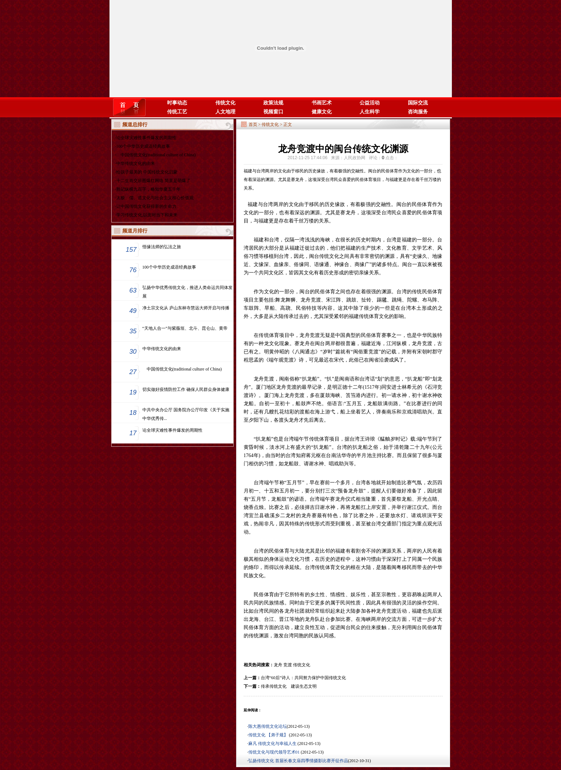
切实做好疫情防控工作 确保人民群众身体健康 (185, 389)
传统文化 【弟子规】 (268, 734)
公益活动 (370, 103)
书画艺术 (322, 103)
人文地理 (225, 111)
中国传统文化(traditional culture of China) (156, 154)
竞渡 (287, 664)
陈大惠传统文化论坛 (267, 726)
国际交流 (418, 103)
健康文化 (322, 111)
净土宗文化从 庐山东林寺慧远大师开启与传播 (185, 307)
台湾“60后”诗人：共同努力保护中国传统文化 (303, 677)
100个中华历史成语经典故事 (143, 146)
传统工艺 (177, 111)
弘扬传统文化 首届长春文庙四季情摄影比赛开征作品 (298, 760)
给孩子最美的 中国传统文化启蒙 (146, 172)
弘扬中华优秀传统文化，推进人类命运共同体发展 (187, 292)
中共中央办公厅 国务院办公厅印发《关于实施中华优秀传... (185, 414)
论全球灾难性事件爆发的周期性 (146, 137)
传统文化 (225, 103)
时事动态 (177, 103)
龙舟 (278, 664)
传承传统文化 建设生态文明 (289, 686)
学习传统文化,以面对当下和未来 (146, 214)
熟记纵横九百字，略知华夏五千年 (148, 189)
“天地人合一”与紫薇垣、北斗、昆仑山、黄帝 (185, 328)
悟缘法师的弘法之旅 (161, 246)
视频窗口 (273, 111)
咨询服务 (418, 111)
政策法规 (273, 103)
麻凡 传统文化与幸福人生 (273, 743)
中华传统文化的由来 (135, 163)
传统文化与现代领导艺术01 (274, 752)
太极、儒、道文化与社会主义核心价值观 (155, 197)
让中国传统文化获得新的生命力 (146, 206)
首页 (253, 124)
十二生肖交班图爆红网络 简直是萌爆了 (153, 180)
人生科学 (370, 111)
